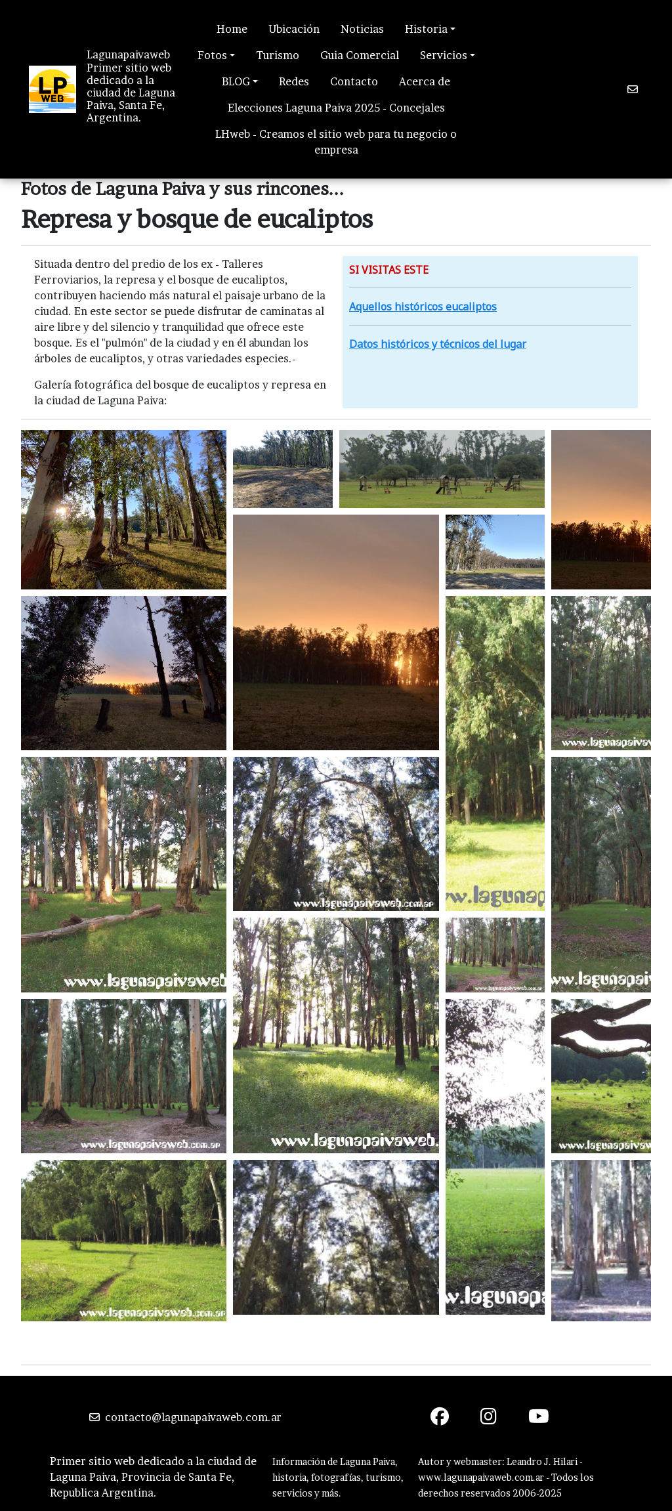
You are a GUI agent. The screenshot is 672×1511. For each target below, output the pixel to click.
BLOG (236, 81)
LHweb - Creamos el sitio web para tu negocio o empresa (336, 141)
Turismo (277, 55)
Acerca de (424, 81)
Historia (426, 28)
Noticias (362, 28)
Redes (294, 81)
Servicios (443, 55)
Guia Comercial (359, 55)
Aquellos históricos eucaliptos (423, 306)
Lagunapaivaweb (128, 55)
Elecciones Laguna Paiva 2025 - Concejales (336, 107)
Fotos (212, 55)
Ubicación (294, 28)
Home (232, 28)
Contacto (354, 81)
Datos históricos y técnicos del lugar (437, 344)
